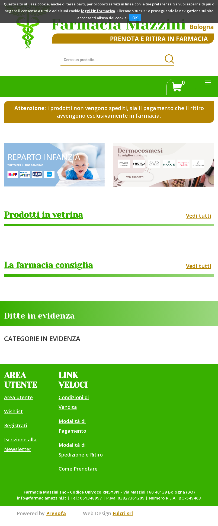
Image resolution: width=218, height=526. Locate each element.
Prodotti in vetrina (43, 215)
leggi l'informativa (98, 10)
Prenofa (56, 513)
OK (135, 17)
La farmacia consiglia (48, 265)
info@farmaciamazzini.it (41, 498)
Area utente (18, 397)
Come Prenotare (78, 468)
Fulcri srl (123, 513)
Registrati (15, 425)
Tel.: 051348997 (86, 498)
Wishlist (13, 411)
